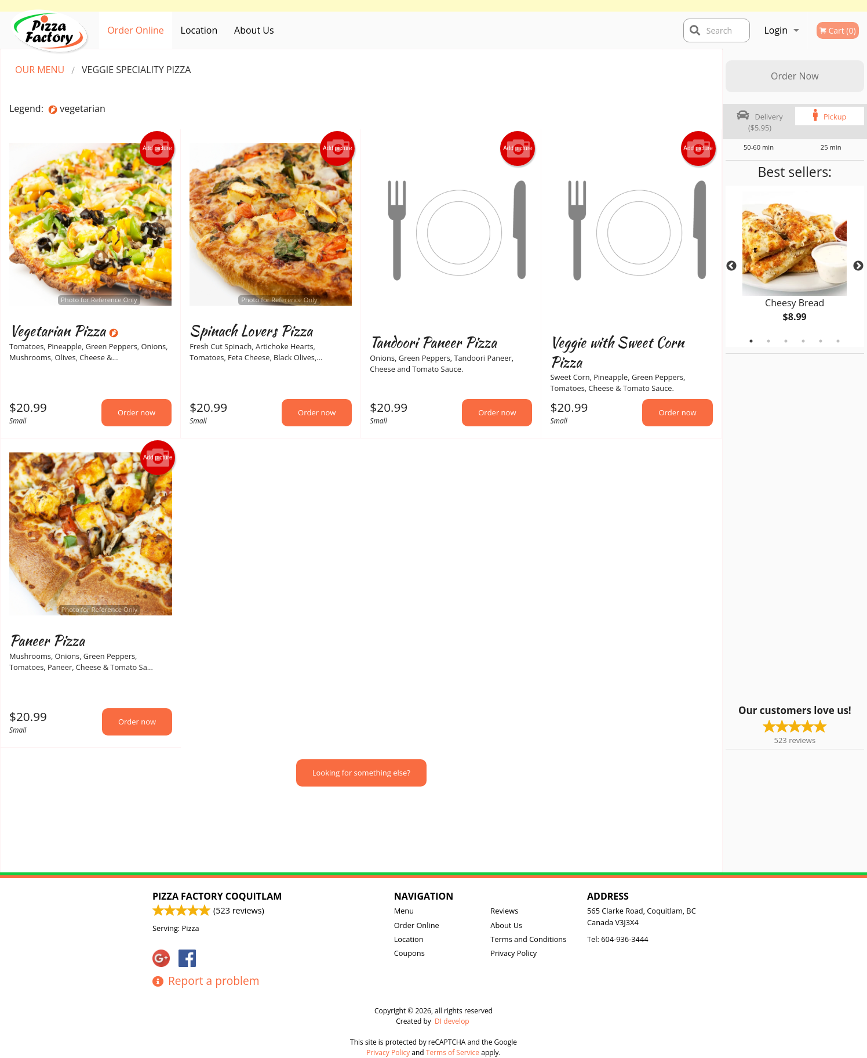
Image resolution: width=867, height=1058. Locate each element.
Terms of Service (452, 1052)
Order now (136, 412)
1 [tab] (751, 341)
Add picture (157, 148)
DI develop (452, 1021)
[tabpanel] (794, 266)
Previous (731, 266)
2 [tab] (768, 341)
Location (199, 30)
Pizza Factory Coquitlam (217, 896)
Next (858, 266)
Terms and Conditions (528, 939)
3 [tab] (786, 341)
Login (776, 30)
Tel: (618, 939)
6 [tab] (838, 341)
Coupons (409, 953)
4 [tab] (803, 341)
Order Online (135, 30)
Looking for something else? (361, 772)
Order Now (795, 76)
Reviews (504, 910)
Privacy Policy (513, 953)
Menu (404, 910)
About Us (254, 30)
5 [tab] (820, 341)
